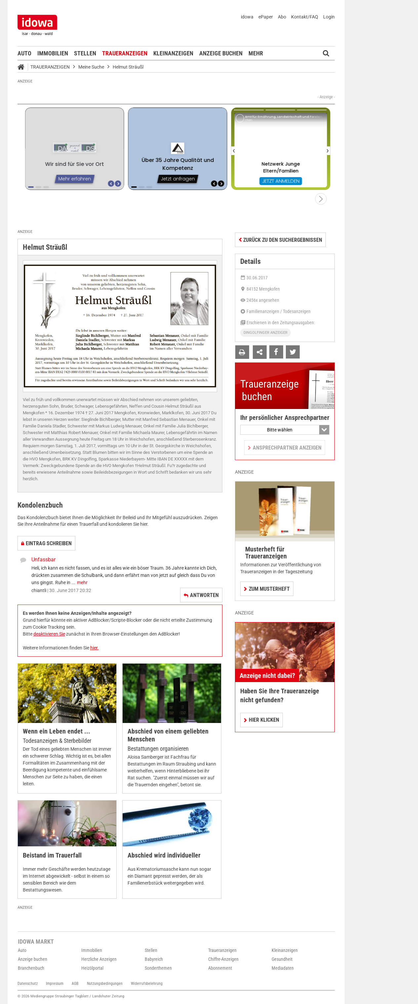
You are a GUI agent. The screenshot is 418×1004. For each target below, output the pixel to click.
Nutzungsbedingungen (105, 983)
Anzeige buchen (221, 53)
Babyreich (154, 959)
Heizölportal (92, 968)
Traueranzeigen (124, 53)
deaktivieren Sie (49, 634)
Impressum (54, 983)
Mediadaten (283, 968)
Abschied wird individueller (164, 855)
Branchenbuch (31, 968)
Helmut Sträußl (128, 67)
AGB (75, 983)
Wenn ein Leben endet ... (56, 731)
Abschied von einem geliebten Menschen (168, 735)
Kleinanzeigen (173, 53)
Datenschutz (28, 983)
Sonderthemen (158, 968)
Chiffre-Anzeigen (223, 959)
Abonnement (220, 968)
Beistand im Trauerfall (52, 855)
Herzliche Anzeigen (99, 959)
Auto (24, 53)
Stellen (85, 53)
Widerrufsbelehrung (147, 983)
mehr (82, 582)
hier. (94, 647)
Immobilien (52, 53)
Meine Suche (91, 67)
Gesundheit (282, 959)
